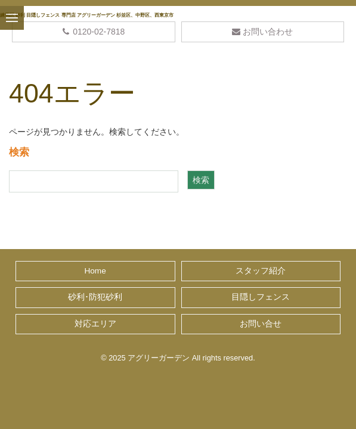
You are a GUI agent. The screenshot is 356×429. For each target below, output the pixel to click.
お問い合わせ (262, 31)
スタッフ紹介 (261, 270)
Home (95, 270)
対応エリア (95, 323)
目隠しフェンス (260, 297)
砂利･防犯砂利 (95, 297)
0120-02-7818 (93, 31)
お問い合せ (260, 323)
